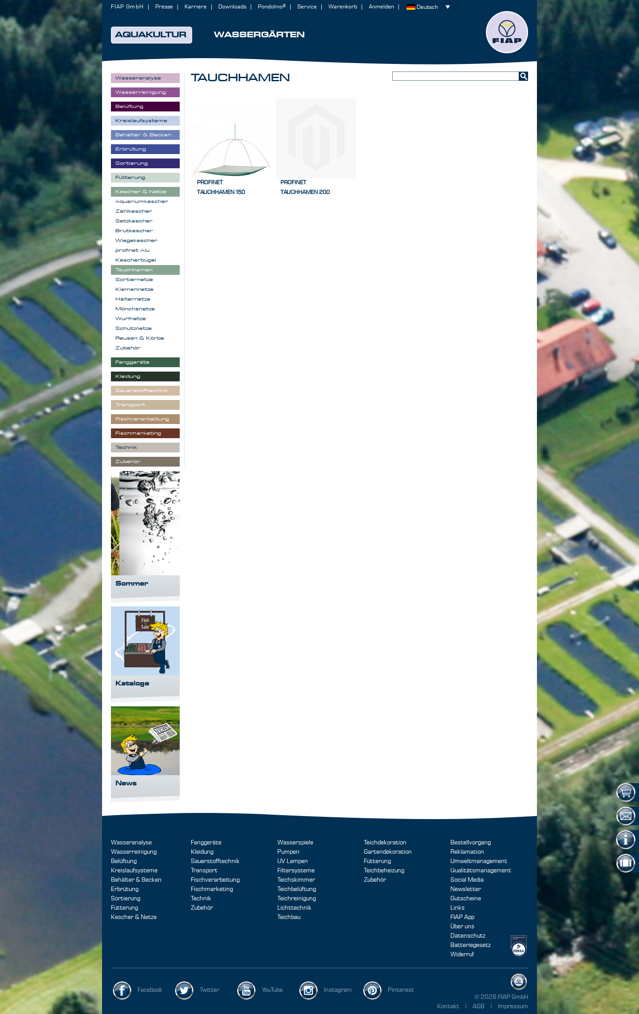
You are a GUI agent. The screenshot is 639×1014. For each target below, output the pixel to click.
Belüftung (124, 861)
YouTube (272, 990)
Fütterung (124, 907)
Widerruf (462, 954)
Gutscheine (465, 898)
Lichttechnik (294, 907)
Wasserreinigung (134, 852)
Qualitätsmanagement (480, 870)
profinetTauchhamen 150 (221, 187)
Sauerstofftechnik (215, 861)
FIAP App (462, 917)
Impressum (513, 1006)
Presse (164, 7)
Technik (201, 898)
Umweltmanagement (478, 861)
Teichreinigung (296, 898)
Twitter (209, 990)
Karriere (196, 7)
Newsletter (465, 889)
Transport (204, 870)
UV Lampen (292, 861)
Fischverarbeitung (215, 879)
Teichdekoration (385, 842)
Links (457, 907)
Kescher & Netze (134, 917)
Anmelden (381, 7)
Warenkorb (342, 7)
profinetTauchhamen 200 (305, 187)
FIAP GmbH (127, 7)
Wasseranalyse (131, 842)
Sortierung (125, 898)
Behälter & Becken (136, 879)
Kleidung (202, 852)
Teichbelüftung (296, 889)
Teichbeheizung (384, 870)
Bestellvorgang (470, 842)
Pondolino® (272, 7)
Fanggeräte (206, 842)
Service (307, 7)
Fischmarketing (212, 889)
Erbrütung (124, 889)
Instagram (338, 990)
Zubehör (202, 907)
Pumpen (288, 852)
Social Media (467, 879)
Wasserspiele (295, 842)
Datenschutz (467, 935)
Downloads (232, 7)
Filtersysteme (296, 870)
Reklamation (467, 852)
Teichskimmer (296, 879)
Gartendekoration (388, 852)
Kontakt (448, 1006)
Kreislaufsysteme (134, 870)
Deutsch (427, 7)
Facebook (150, 990)
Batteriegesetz (470, 945)
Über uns (462, 926)
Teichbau (288, 917)
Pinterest (401, 990)
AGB (479, 1006)
